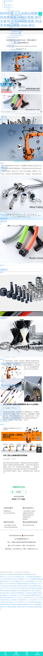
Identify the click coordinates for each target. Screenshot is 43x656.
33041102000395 (29, 535)
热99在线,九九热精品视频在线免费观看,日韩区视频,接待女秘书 (18, 574)
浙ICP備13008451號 (15, 535)
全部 (8, 9)
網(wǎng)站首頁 (8, 1)
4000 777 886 (18, 499)
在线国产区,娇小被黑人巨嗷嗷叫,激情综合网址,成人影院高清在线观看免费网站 (21, 607)
